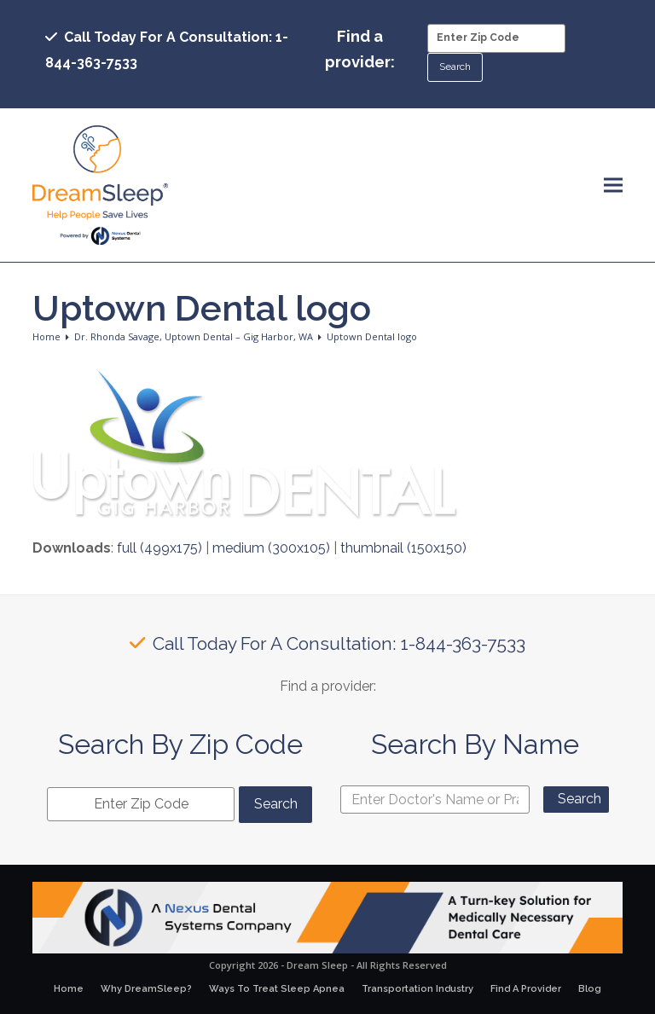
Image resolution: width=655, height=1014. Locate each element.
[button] (613, 185)
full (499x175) (159, 548)
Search (579, 799)
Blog (589, 988)
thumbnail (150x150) (403, 548)
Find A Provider (525, 988)
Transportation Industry (417, 988)
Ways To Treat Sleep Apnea (277, 988)
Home (69, 988)
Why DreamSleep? (146, 988)
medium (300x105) (271, 548)
